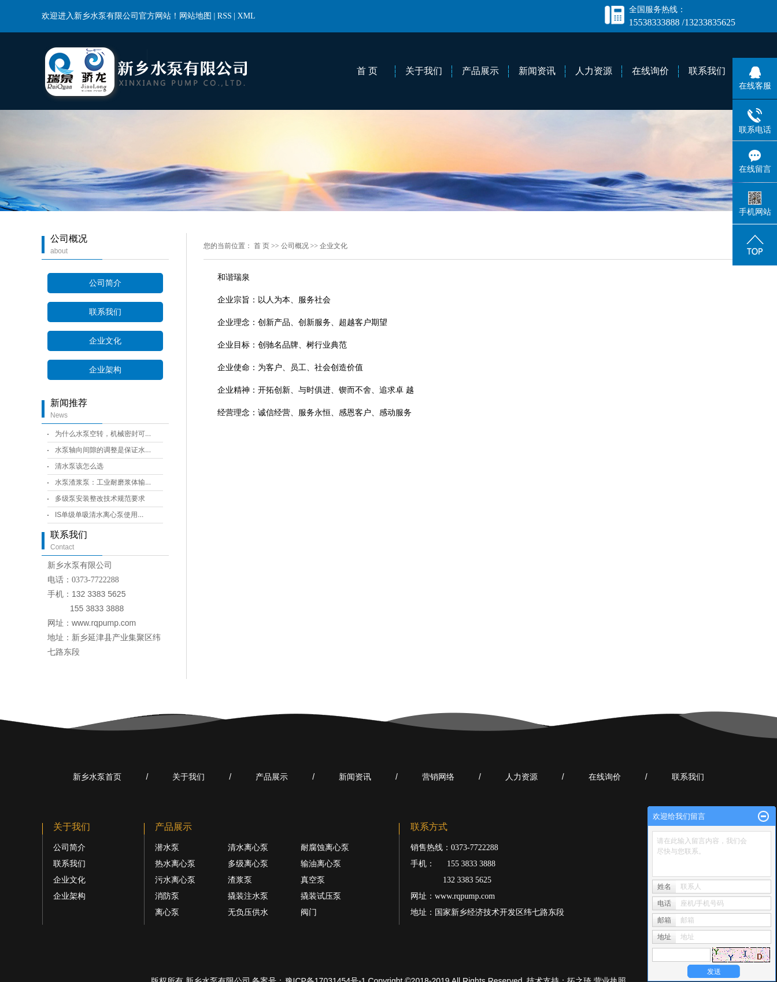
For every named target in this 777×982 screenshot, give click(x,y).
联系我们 (707, 71)
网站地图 (195, 16)
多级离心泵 (248, 863)
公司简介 (105, 283)
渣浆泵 (240, 880)
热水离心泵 (175, 863)
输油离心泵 (321, 863)
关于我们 (423, 71)
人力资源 (593, 71)
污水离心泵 (175, 880)
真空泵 (313, 880)
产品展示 (480, 71)
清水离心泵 (248, 847)
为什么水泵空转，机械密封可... (103, 434)
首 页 (367, 71)
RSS (224, 16)
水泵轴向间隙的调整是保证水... (103, 450)
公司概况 (295, 246)
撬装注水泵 (248, 896)
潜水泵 (167, 847)
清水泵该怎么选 (79, 466)
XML (247, 16)
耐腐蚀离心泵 (325, 847)
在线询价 (650, 71)
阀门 (309, 912)
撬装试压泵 (321, 896)
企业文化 (105, 341)
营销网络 (438, 776)
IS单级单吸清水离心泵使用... (99, 515)
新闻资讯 (537, 71)
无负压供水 (248, 912)
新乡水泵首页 (97, 776)
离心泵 (167, 912)
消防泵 (167, 896)
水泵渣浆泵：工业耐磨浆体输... (103, 482)
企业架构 (105, 370)
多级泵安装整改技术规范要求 (100, 498)
